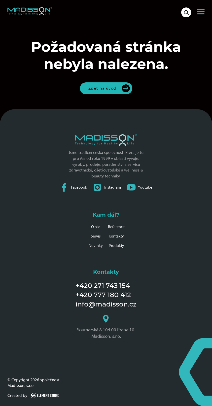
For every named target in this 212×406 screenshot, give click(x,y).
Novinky (96, 245)
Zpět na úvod (102, 88)
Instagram (107, 187)
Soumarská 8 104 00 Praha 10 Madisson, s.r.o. (106, 327)
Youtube (139, 187)
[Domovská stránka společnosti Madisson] (29, 11)
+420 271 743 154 (102, 285)
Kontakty (116, 236)
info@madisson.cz (106, 304)
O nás (95, 226)
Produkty (116, 245)
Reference (116, 226)
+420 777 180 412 (103, 295)
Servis (96, 236)
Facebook (73, 187)
